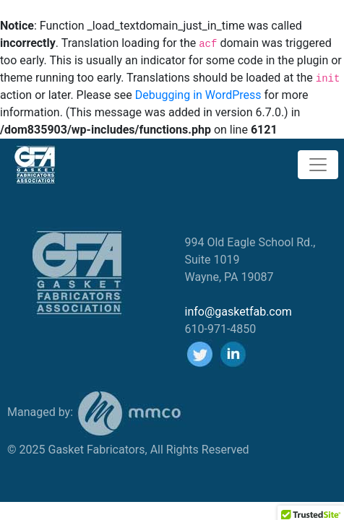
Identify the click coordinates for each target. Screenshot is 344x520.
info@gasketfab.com (238, 311)
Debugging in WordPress (198, 95)
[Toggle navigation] (318, 164)
